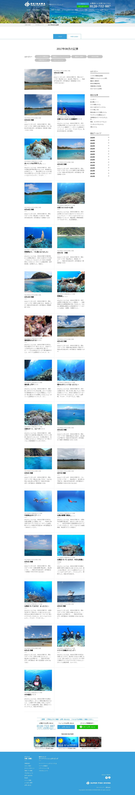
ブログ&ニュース (94, 10)
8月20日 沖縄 (29, 120)
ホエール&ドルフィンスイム (98, 107)
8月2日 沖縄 (61, 606)
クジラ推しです (94, 109)
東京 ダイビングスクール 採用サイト (90, 748)
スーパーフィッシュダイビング (48, 757)
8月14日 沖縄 (29, 297)
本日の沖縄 (95, 56)
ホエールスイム (58, 60)
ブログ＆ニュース (43, 770)
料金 (76, 10)
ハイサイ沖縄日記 (42, 56)
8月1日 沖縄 (28, 650)
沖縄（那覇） (29, 757)
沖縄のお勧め (74, 36)
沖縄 (69, 70)
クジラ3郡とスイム (95, 104)
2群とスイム (93, 127)
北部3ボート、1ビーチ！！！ (34, 429)
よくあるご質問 (28, 782)
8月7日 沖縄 (61, 473)
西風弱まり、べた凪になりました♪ (36, 252)
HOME (28, 10)
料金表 (26, 778)
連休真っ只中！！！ (31, 384)
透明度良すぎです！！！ (32, 340)
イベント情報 (83, 10)
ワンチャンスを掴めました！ (98, 115)
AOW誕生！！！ (30, 694)
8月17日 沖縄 (62, 253)
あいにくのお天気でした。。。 (35, 163)
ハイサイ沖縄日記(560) (96, 75)
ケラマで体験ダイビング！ (66, 650)
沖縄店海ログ (42, 60)
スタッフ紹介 (45, 10)
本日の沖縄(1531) (95, 83)
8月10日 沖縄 (61, 430)
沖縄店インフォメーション (61, 56)
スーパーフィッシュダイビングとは (48, 763)
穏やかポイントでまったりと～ (68, 384)
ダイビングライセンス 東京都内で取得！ (44, 748)
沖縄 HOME (27, 25)
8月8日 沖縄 (28, 473)
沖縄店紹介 (27, 763)
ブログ (60, 36)
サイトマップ (100, 787)
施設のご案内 (79, 56)
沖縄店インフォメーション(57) (98, 78)
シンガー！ (93, 99)
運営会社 (108, 787)
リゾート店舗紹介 (43, 765)
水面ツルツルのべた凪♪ (65, 207)
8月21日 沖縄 (58, 73)
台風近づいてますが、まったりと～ (36, 606)
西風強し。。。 (62, 296)
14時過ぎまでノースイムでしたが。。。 (98, 118)
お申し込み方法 (28, 775)
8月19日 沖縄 (61, 164)
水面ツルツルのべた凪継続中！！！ (69, 119)
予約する (83, 3)
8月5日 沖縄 (28, 562)
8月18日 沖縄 (29, 209)
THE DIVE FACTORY (67, 734)
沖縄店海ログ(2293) (95, 86)
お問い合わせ (104, 10)
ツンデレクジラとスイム (97, 124)
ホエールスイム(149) (96, 88)
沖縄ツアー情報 (28, 770)
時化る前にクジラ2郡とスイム (98, 112)
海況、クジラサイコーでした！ (98, 121)
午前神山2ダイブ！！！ (32, 515)
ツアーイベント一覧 (44, 768)
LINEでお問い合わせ (83, 6)
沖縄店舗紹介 (36, 10)
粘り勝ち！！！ (94, 102)
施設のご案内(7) (94, 81)
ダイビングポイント (67, 10)
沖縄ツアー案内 (55, 10)
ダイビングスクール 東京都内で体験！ (67, 748)
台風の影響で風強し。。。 (66, 515)
